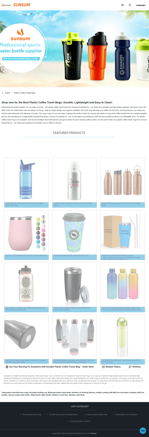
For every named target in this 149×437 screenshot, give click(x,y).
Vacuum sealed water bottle (19, 395)
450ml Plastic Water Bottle (41, 395)
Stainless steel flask (76, 395)
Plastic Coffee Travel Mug (24, 93)
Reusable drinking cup (38, 392)
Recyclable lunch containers (128, 414)
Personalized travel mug (33, 414)
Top (143, 431)
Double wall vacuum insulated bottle (65, 414)
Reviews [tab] (135, 366)
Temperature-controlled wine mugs (15, 392)
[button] (122, 5)
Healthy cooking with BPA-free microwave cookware (116, 392)
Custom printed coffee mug (97, 414)
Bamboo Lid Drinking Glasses (83, 392)
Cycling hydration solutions (81, 421)
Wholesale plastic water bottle (59, 392)
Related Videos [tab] (111, 366)
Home (7, 93)
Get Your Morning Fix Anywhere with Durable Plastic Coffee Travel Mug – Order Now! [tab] (50, 366)
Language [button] (140, 5)
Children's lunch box (60, 395)
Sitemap (94, 433)
